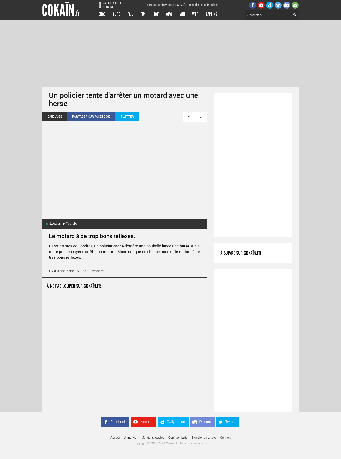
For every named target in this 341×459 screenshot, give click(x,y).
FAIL (78, 271)
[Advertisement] (170, 53)
